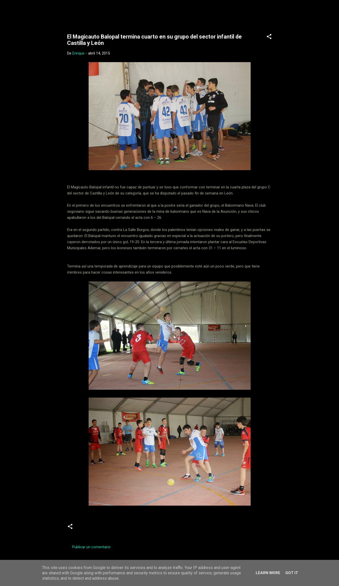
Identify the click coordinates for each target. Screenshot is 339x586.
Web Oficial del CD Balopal (105, 12)
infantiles (87, 528)
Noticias (108, 528)
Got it (291, 573)
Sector (127, 528)
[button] (269, 37)
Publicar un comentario (91, 547)
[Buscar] (279, 14)
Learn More (268, 573)
